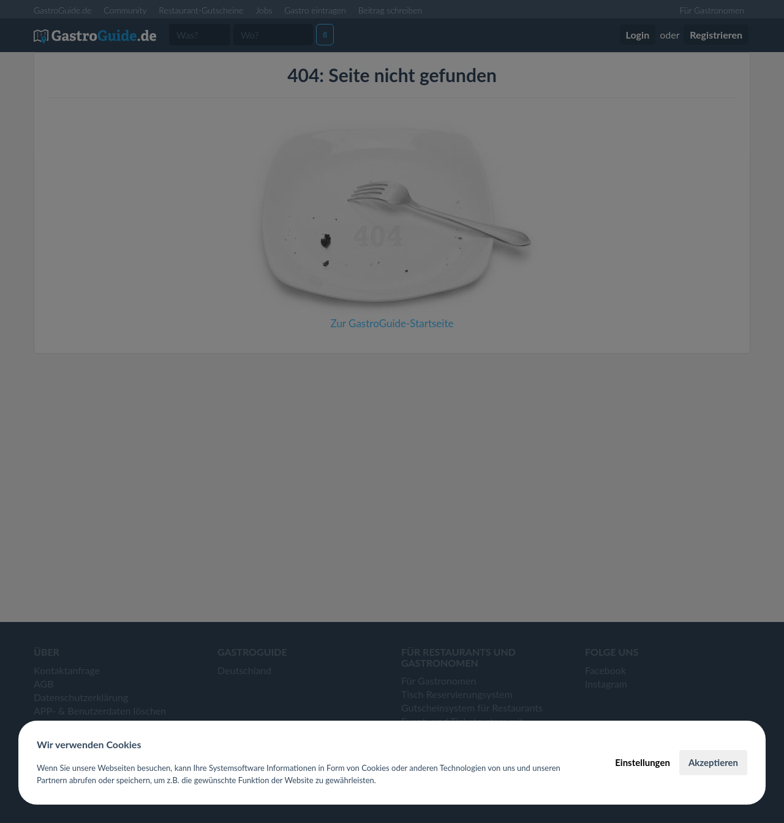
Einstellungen (642, 762)
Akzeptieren (713, 762)
